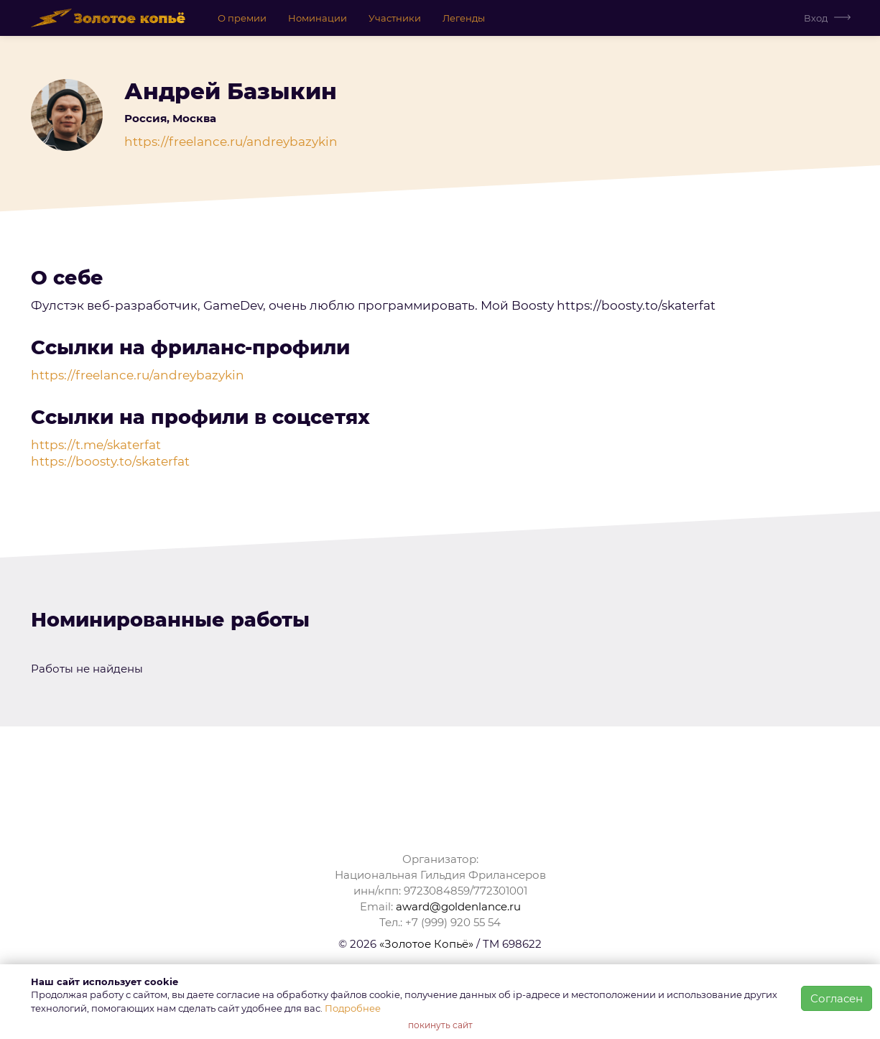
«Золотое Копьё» (426, 944)
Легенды (464, 18)
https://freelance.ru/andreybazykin (231, 141)
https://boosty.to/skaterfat (110, 461)
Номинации (317, 18)
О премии (242, 18)
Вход (816, 18)
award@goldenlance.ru (458, 906)
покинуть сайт (440, 1025)
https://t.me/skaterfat (96, 445)
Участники (395, 18)
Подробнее (353, 1008)
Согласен (836, 998)
